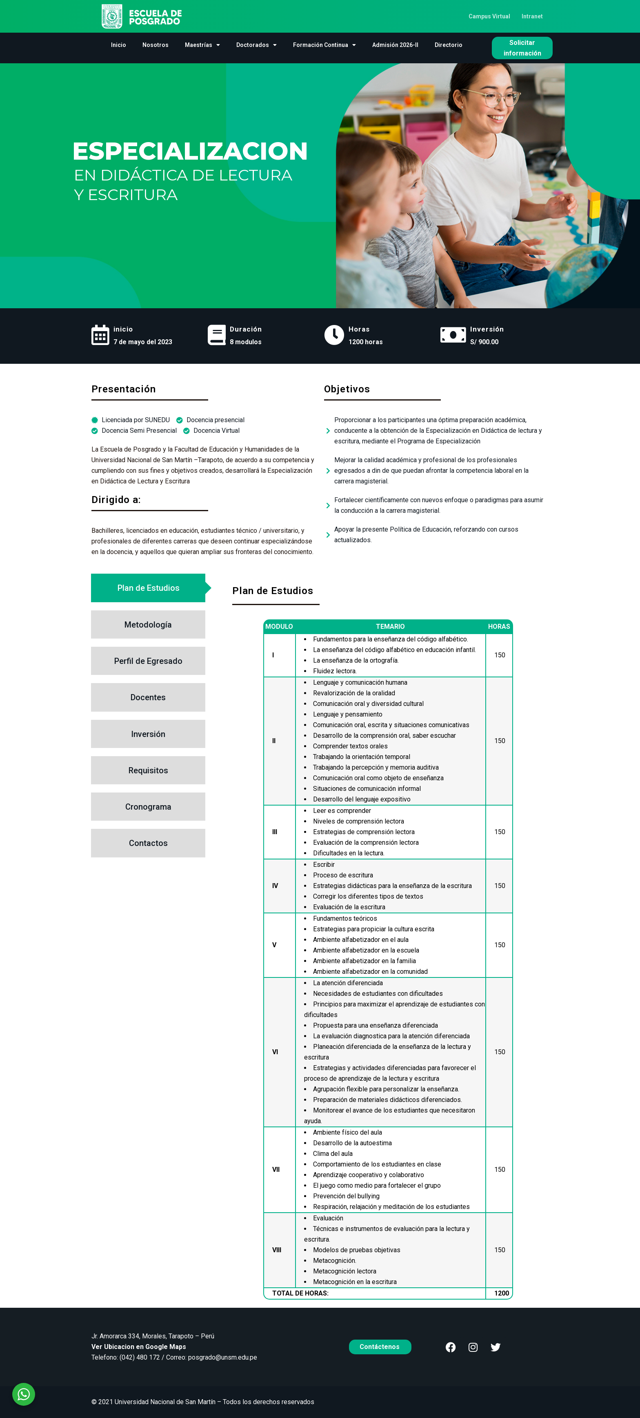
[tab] (148, 588)
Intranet (532, 16)
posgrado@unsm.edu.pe (222, 1357)
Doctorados (256, 45)
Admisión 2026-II (395, 45)
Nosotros (155, 45)
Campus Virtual (489, 16)
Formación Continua (324, 45)
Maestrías (202, 45)
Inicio (118, 45)
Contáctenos (380, 1347)
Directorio (448, 45)
